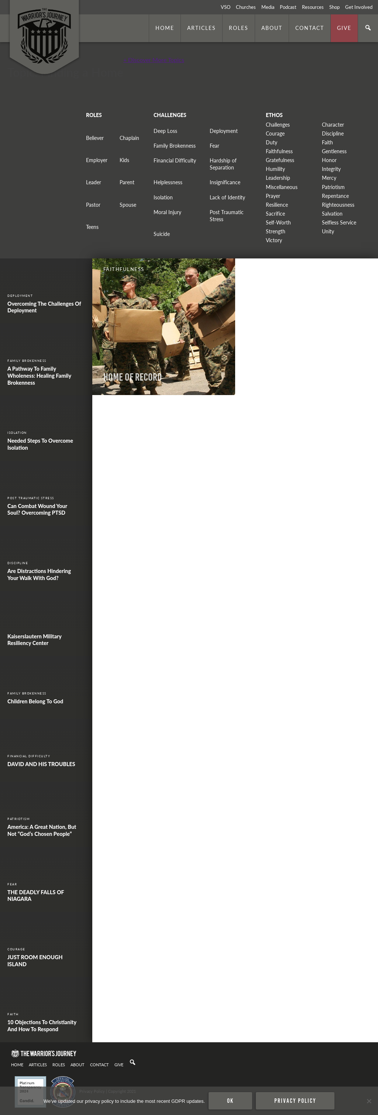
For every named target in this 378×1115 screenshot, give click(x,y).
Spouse (128, 204)
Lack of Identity (227, 197)
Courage (275, 133)
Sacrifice (275, 213)
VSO (225, 7)
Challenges (278, 124)
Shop (334, 7)
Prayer (273, 195)
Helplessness (168, 182)
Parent (127, 182)
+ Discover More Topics (153, 59)
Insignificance (225, 182)
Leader (93, 182)
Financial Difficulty (175, 160)
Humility (275, 168)
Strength (275, 231)
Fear (214, 145)
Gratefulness (280, 160)
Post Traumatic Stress (227, 216)
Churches (246, 7)
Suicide (162, 233)
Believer (95, 137)
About (271, 27)
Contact (309, 27)
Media (267, 7)
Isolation (163, 197)
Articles (201, 27)
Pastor (93, 204)
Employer (96, 160)
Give (344, 27)
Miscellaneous (282, 187)
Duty (271, 142)
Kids (124, 160)
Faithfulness (279, 151)
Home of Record (132, 377)
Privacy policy (295, 1100)
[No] (368, 1101)
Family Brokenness (175, 145)
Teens (92, 226)
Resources (313, 7)
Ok (230, 1100)
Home (164, 27)
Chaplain (129, 137)
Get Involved (358, 7)
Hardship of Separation (223, 164)
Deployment (224, 130)
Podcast (288, 7)
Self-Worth (278, 222)
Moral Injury (167, 212)
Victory (274, 240)
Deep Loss (165, 130)
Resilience (277, 204)
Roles (238, 27)
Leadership (278, 177)
